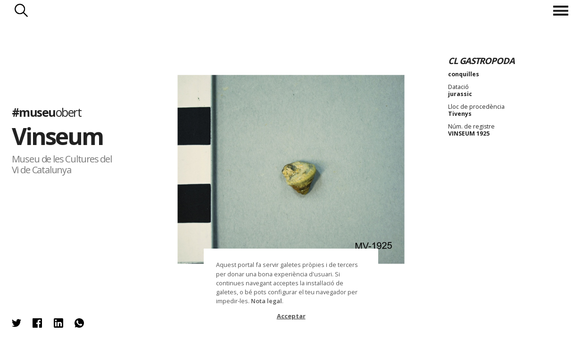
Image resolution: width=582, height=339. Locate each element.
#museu (47, 112)
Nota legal (266, 301)
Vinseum (57, 136)
